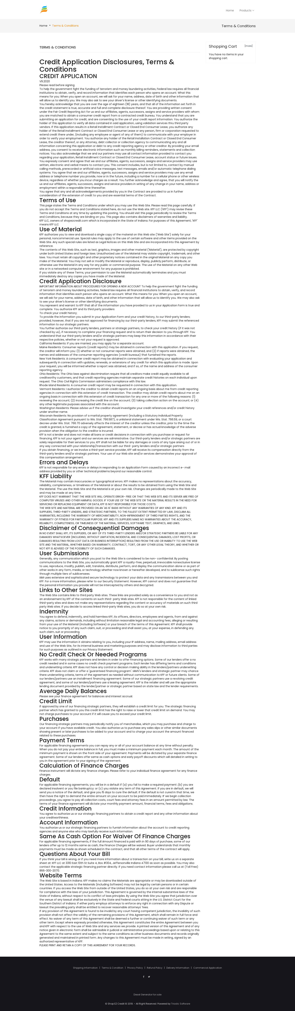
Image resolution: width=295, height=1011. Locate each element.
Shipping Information (85, 967)
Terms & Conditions (65, 26)
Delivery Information (178, 967)
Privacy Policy (135, 967)
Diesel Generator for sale (147, 994)
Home (43, 26)
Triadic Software (180, 1003)
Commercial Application (207, 967)
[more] (249, 46)
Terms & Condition (113, 967)
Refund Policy (155, 967)
